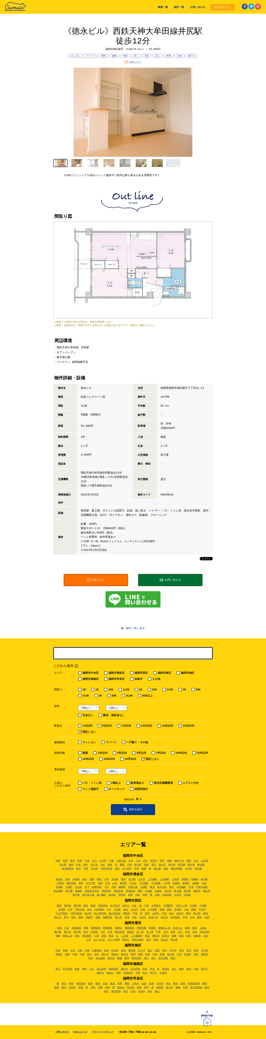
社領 (110, 932)
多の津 (149, 932)
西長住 (114, 954)
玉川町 (204, 950)
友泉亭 (163, 973)
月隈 (113, 887)
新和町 (186, 883)
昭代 (63, 987)
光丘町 (168, 891)
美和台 (125, 939)
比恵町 (158, 891)
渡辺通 (198, 868)
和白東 (174, 939)
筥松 (77, 936)
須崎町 (195, 883)
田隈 (100, 987)
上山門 (134, 909)
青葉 (59, 928)
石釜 (105, 983)
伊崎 (79, 861)
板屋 (112, 983)
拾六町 (88, 913)
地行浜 (94, 864)
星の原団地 (196, 987)
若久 (153, 958)
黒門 (162, 861)
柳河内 (111, 958)
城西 (56, 987)
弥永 (90, 958)
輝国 (122, 864)
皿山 (150, 950)
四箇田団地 (194, 983)
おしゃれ (75, 56)
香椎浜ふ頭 (164, 928)
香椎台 (118, 928)
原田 (103, 936)
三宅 (179, 954)
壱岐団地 (103, 905)
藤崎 (178, 987)
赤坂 (57, 861)
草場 (162, 909)
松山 (145, 973)
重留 (204, 983)
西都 (193, 909)
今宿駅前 (168, 905)
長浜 (153, 864)
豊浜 (188, 913)
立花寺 (177, 895)
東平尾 (76, 895)
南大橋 (170, 954)
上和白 (203, 928)
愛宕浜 (67, 905)
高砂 (110, 864)
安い (136, 56)
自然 (179, 56)
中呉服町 (181, 887)
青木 (67, 879)
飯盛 (93, 905)
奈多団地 (204, 932)
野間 (133, 954)
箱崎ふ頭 (67, 936)
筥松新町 (87, 936)
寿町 (81, 883)
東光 (152, 887)
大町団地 (99, 909)
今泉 (87, 861)
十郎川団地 (76, 913)
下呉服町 (156, 883)
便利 (103, 56)
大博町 (68, 887)
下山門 (202, 909)
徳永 (171, 913)
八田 (96, 936)
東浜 (111, 936)
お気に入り (135, 62)
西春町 (78, 891)
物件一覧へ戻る (135, 628)
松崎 (174, 936)
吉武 (206, 917)
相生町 (59, 879)
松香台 (165, 936)
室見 (125, 991)
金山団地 (101, 969)
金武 (125, 909)
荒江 (57, 969)
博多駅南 (130, 891)
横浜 (199, 917)
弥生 (150, 991)
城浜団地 (119, 932)
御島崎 (197, 936)
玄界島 (177, 909)
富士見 (118, 917)
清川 (145, 861)
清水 (164, 950)
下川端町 (144, 883)
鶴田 (67, 954)
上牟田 (175, 879)
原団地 (159, 987)
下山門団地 (62, 913)
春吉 (78, 868)
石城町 (59, 887)
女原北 (142, 917)
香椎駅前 (95, 928)
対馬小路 (133, 887)
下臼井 (133, 883)
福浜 (117, 868)
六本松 (188, 868)
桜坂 (188, 861)
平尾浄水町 (106, 868)
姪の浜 (164, 917)
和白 (156, 939)
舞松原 (155, 936)
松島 (181, 936)
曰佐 (106, 950)
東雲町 (123, 883)
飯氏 (85, 905)
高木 (181, 950)
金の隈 (132, 879)
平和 (136, 868)
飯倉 (77, 969)
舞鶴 (143, 868)
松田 (188, 936)
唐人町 (137, 864)
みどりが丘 (99, 939)
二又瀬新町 (136, 936)
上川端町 (152, 879)
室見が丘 (153, 917)
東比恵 (206, 891)
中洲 (191, 887)
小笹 (138, 861)
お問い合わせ (197, 7)
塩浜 (85, 932)
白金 (78, 864)
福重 (98, 917)
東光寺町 (162, 887)
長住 (96, 954)
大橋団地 (96, 950)
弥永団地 (100, 958)
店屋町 (143, 887)
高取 (93, 987)
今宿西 (203, 905)
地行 (85, 864)
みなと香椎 (114, 939)
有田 (71, 983)
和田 (172, 958)
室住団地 (116, 991)
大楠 (79, 950)
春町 (140, 891)
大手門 (102, 861)
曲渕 (207, 987)
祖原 (80, 987)
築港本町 (96, 887)
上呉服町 (164, 879)
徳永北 (180, 913)
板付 (84, 879)
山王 (114, 883)
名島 (187, 932)
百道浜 (141, 991)
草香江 (153, 861)
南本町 (112, 895)
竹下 (87, 887)
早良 (168, 983)
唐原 (172, 932)
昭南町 (176, 883)
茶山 (152, 969)
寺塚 (74, 954)
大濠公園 (121, 861)
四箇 (182, 983)
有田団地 (81, 983)
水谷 (205, 936)
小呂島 (117, 909)
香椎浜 (152, 928)
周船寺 (126, 913)
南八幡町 (101, 895)
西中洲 (191, 864)
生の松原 (115, 905)
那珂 (171, 887)
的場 (162, 954)
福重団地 (107, 917)
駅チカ (191, 56)
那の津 (171, 864)
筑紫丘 (59, 954)
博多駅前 (106, 891)
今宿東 (61, 909)
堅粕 (123, 879)
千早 (158, 932)
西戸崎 (77, 932)
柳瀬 (119, 958)
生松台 (125, 905)
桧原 (147, 954)
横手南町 (136, 958)
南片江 (153, 973)
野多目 (124, 954)
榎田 (99, 879)
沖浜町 (115, 879)
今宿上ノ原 (181, 905)
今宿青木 (156, 905)
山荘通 (204, 861)
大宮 (130, 861)
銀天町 (204, 879)
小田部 (159, 983)
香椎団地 (129, 928)
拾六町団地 (100, 913)
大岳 (66, 928)
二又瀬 (124, 936)
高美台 (130, 932)
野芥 (146, 987)
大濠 (111, 861)
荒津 (65, 861)
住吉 (204, 883)
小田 (186, 909)
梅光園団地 (68, 868)
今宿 (146, 905)
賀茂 (151, 983)
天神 (129, 864)
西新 (139, 987)
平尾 (85, 868)
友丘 (174, 969)
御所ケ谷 (179, 861)
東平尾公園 (88, 895)
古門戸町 (90, 883)
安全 (147, 56)
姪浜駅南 (175, 917)
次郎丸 (72, 987)
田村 (107, 987)
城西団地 (113, 969)
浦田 (92, 879)
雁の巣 (57, 932)
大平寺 (173, 950)
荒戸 (72, 861)
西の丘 (57, 917)
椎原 (175, 983)
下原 (102, 932)
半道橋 (148, 891)
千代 (106, 887)
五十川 (141, 950)
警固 (169, 861)
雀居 (100, 883)
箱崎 (57, 936)
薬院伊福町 (177, 868)
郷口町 (67, 932)
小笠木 (135, 983)
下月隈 (166, 883)
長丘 (89, 954)
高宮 (188, 950)
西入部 (197, 913)
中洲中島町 (202, 887)
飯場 (98, 983)
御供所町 (71, 883)
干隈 (137, 973)
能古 (73, 917)
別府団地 (128, 973)
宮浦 (127, 917)
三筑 (107, 883)
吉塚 (157, 895)
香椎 (86, 928)
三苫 (88, 939)
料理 (168, 56)
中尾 (82, 954)
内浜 (89, 909)
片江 (91, 969)
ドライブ (90, 56)
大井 (106, 879)
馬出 (147, 936)
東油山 (109, 973)
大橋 (87, 950)
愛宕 (59, 905)
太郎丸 (155, 913)
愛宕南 (77, 905)
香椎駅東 (107, 928)
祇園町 (194, 879)
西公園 (181, 864)
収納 (125, 56)
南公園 (157, 868)
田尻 (147, 913)
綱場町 (122, 887)
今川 (94, 861)
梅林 (84, 969)
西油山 (121, 987)
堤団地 (165, 969)
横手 (127, 958)
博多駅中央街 (92, 891)
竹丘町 (78, 887)
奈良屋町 (58, 891)
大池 (72, 950)
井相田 (76, 879)
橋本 (81, 917)
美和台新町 (138, 939)
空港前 (60, 883)
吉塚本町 (167, 895)
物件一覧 (179, 7)
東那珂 (197, 891)
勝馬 (187, 928)
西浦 (205, 913)
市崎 (65, 950)
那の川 (162, 864)
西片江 (204, 969)
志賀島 (94, 932)
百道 (133, 991)
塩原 (157, 950)
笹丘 (196, 861)
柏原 (123, 950)
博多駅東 (118, 891)
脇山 (157, 991)
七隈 (196, 969)
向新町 (187, 954)
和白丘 (164, 939)
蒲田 (194, 928)
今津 (70, 909)
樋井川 (100, 973)
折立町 (114, 950)
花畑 (140, 954)
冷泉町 (187, 895)
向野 (196, 954)
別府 (118, 973)
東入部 (169, 987)
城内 (71, 864)
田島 (144, 969)
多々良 (140, 932)
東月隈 (187, 891)
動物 (114, 56)
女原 (134, 917)
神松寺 (124, 969)
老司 (146, 958)
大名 (102, 864)
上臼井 (141, 879)
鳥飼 (146, 864)
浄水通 (62, 864)
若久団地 (163, 958)
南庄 (106, 991)
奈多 (194, 932)
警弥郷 (131, 950)
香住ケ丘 (177, 928)
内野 (119, 983)
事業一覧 (163, 7)
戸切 (164, 913)
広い (158, 56)
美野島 (122, 895)
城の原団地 (114, 913)
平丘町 (94, 868)
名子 (180, 932)
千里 (135, 913)
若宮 (148, 939)
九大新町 (152, 909)
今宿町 (193, 905)
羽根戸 (89, 917)
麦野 (130, 895)
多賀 (196, 950)
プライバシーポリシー (103, 1032)
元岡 (185, 917)
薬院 (165, 868)
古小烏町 (127, 868)
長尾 (188, 969)
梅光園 (200, 864)
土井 (165, 932)
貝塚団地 (76, 928)
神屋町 (185, 879)
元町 (137, 895)
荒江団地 (67, 969)
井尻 (57, 950)
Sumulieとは (80, 1032)
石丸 (134, 905)
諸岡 (145, 895)
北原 (142, 909)
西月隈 (69, 891)
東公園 (177, 891)
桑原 (169, 909)
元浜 (192, 917)
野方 (66, 917)
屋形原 (204, 954)
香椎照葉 (141, 928)
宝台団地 (135, 969)
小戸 (108, 909)
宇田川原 (79, 909)
